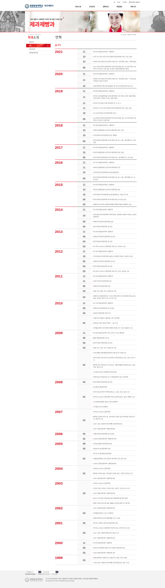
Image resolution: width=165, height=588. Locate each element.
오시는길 (54, 574)
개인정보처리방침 (30, 574)
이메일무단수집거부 (44, 574)
